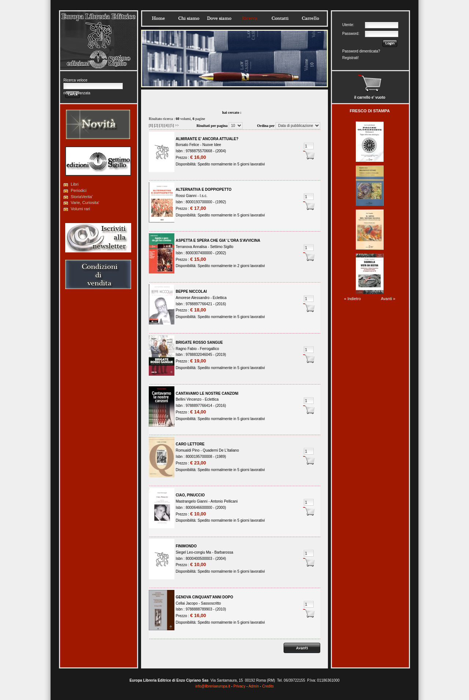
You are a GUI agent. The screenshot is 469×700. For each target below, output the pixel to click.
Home (158, 18)
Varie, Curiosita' (85, 202)
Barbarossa (223, 552)
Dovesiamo (219, 18)
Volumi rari (80, 209)
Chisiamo (189, 18)
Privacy (239, 686)
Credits (268, 686)
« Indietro (352, 298)
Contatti (280, 18)
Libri (74, 184)
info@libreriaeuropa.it (212, 686)
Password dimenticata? (361, 51)
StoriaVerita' (82, 196)
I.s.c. (203, 196)
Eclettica (220, 298)
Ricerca (249, 18)
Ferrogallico (209, 349)
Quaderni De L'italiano (221, 450)
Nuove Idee (211, 145)
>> (177, 125)
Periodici (78, 190)
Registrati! (350, 58)
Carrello (310, 18)
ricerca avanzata (76, 93)
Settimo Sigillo (221, 247)
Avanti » (388, 298)
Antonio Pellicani (224, 501)
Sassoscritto (211, 603)
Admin (253, 686)
